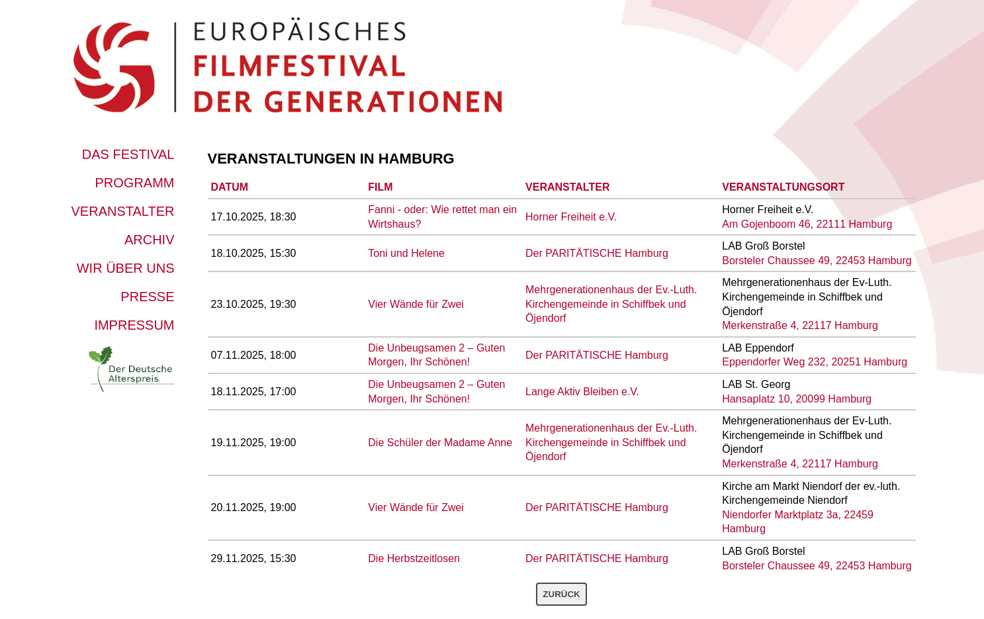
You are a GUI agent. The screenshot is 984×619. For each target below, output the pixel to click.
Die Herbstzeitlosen (414, 558)
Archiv (149, 239)
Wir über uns (126, 268)
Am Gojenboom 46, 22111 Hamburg (807, 224)
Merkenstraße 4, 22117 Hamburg (800, 325)
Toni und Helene (406, 253)
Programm (135, 182)
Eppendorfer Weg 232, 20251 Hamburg (814, 361)
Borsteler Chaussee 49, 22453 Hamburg (816, 260)
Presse (147, 296)
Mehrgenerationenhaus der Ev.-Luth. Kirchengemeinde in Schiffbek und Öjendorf (611, 304)
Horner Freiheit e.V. (571, 216)
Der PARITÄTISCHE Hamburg (596, 253)
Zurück (561, 594)
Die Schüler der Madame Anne (440, 442)
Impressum (134, 325)
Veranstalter (123, 211)
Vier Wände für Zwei (416, 304)
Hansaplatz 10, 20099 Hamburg (797, 399)
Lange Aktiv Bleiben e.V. (582, 391)
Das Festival (128, 154)
